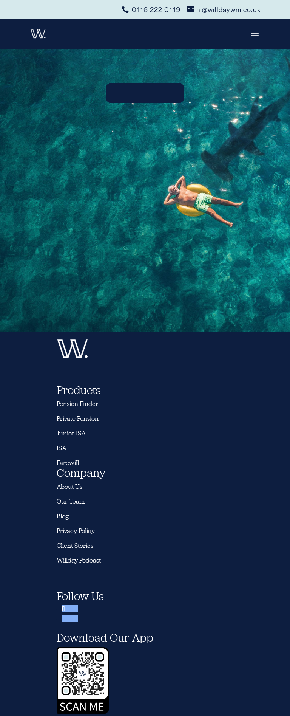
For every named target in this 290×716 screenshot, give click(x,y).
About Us (69, 486)
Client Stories (75, 545)
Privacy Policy (76, 531)
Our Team (71, 501)
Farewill (68, 463)
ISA (61, 448)
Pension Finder (77, 404)
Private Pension (78, 418)
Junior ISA (71, 433)
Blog (63, 516)
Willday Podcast (79, 560)
